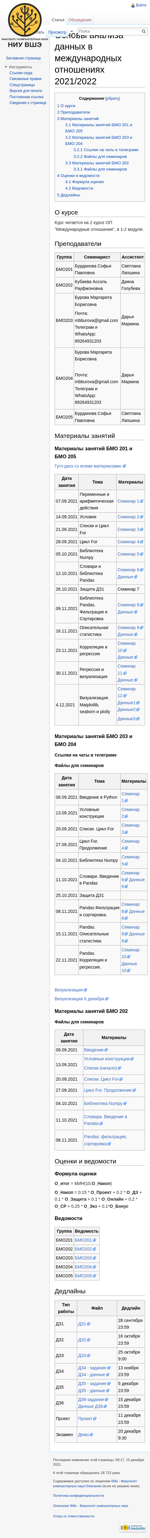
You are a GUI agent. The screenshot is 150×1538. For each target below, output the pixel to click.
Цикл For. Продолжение (108, 1090)
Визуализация (69, 989)
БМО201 (83, 1240)
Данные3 (126, 718)
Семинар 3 (128, 529)
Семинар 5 (128, 554)
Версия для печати (26, 91)
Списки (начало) (100, 1068)
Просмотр (57, 32)
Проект (85, 1418)
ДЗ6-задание (91, 1399)
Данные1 (126, 702)
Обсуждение (79, 20)
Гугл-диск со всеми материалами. (88, 466)
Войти (141, 5)
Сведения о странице (28, 103)
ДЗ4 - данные (91, 1374)
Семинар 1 (128, 501)
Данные (125, 576)
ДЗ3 (82, 1355)
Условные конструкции (107, 1058)
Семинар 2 (128, 516)
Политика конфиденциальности (78, 1495)
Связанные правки (26, 79)
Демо (83, 1434)
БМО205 (83, 1275)
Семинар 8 (128, 604)
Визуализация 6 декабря (79, 998)
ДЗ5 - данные (91, 1390)
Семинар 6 (128, 569)
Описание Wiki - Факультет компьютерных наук (90, 1506)
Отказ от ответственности (73, 1516)
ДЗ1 (82, 1323)
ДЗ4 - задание (92, 1367)
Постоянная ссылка (26, 97)
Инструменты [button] (20, 67)
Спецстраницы (22, 85)
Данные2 (126, 709)
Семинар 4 (128, 541)
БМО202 (83, 1249)
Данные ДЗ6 (90, 1406)
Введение (94, 1049)
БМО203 (83, 1257)
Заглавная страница (23, 58)
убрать (112, 98)
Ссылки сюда (21, 73)
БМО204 (83, 1266)
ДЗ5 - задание (92, 1383)
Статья (58, 20)
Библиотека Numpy (103, 1103)
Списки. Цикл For (101, 1079)
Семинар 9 (128, 627)
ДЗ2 (82, 1339)
